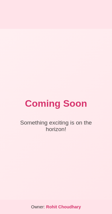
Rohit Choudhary (63, 206)
